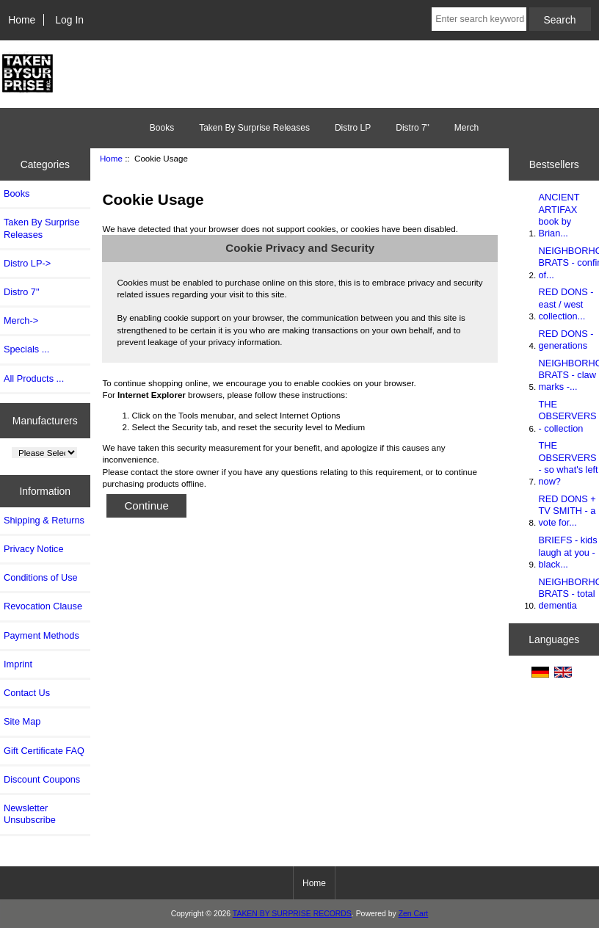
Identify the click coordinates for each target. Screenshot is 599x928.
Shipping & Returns (44, 520)
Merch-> (21, 320)
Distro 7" (412, 128)
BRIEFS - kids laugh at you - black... (567, 551)
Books (162, 128)
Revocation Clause (43, 606)
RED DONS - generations (565, 339)
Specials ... (26, 349)
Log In (69, 20)
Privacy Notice (33, 548)
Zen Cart (414, 914)
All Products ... (34, 378)
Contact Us (27, 692)
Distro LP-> (27, 263)
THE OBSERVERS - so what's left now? (568, 463)
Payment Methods (41, 635)
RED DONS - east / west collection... (565, 303)
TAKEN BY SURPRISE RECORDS (292, 914)
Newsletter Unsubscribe (30, 813)
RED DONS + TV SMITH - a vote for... (566, 510)
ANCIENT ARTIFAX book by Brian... (558, 215)
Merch (466, 128)
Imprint (18, 664)
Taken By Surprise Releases (254, 128)
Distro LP (353, 128)
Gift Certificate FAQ (44, 750)
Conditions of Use (41, 577)
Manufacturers (45, 420)
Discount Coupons (42, 779)
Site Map (22, 721)
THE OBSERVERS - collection (567, 416)
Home (21, 20)
